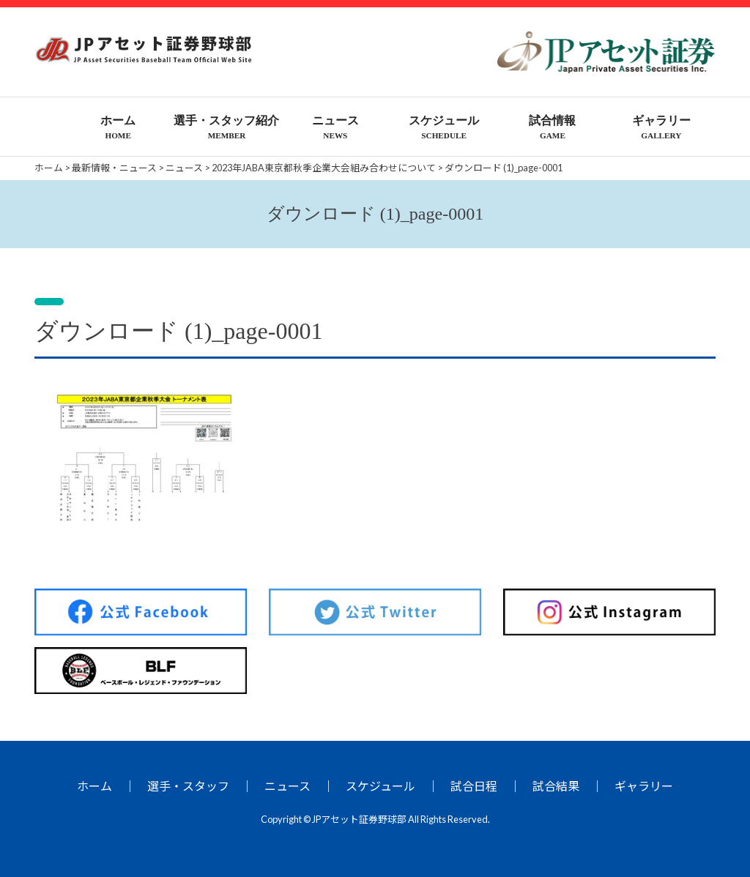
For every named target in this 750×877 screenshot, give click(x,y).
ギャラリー (644, 786)
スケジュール (380, 786)
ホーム (94, 786)
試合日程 (473, 786)
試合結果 (555, 786)
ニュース (287, 786)
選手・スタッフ (188, 786)
